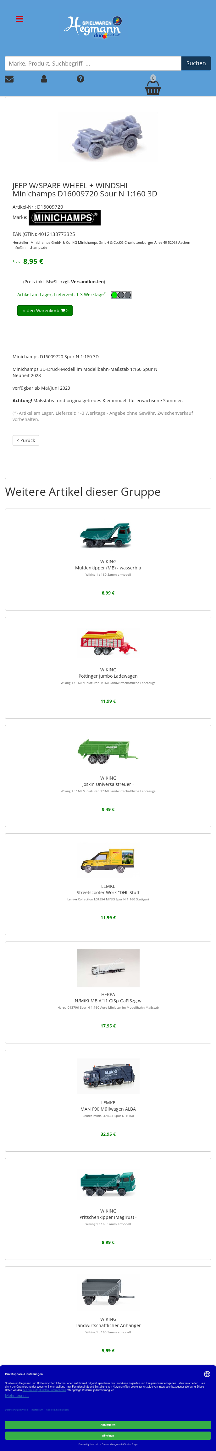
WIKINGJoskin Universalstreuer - (108, 784)
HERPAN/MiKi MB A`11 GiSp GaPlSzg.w (108, 1000)
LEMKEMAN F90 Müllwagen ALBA (108, 1109)
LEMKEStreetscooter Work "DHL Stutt (108, 892)
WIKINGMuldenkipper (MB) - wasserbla (108, 567)
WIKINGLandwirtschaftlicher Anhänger (108, 1325)
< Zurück (26, 440)
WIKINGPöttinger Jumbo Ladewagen (108, 676)
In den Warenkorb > (45, 310)
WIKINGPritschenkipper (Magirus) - (108, 1217)
